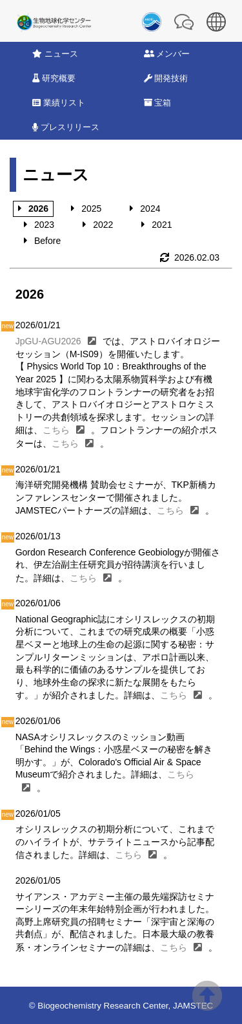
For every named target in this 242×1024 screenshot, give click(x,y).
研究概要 (54, 78)
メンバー (167, 54)
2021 (162, 224)
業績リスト (58, 102)
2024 (150, 208)
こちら (56, 430)
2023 (44, 224)
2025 (91, 208)
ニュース (55, 54)
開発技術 (166, 78)
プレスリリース (65, 127)
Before (47, 241)
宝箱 (158, 102)
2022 (103, 224)
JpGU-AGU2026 (48, 341)
